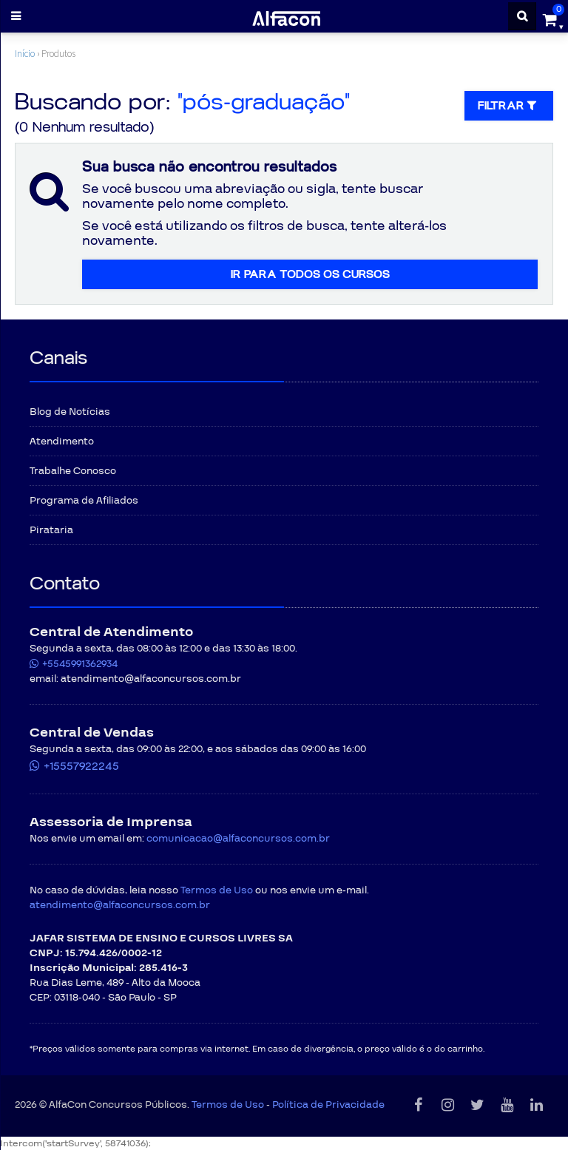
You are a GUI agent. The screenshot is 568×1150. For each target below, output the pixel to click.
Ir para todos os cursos (310, 274)
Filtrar (509, 105)
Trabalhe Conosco (73, 471)
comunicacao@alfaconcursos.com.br (238, 838)
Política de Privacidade (328, 1104)
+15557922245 (81, 766)
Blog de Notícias (70, 412)
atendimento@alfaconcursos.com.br (120, 905)
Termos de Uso (216, 890)
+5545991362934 (80, 664)
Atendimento (62, 441)
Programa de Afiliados (84, 500)
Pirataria (51, 530)
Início (25, 53)
